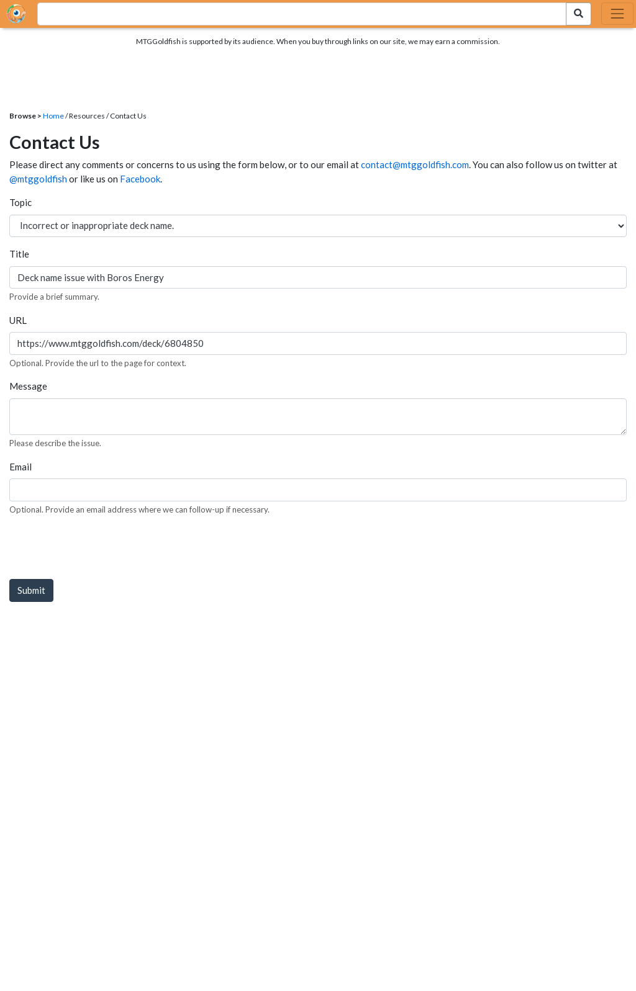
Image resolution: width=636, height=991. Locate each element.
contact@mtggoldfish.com (415, 164)
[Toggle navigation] (617, 13)
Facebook (140, 178)
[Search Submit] (578, 13)
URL (18, 320)
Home (53, 115)
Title (19, 253)
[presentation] (103, 550)
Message (28, 386)
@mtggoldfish (38, 178)
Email (20, 466)
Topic (20, 202)
